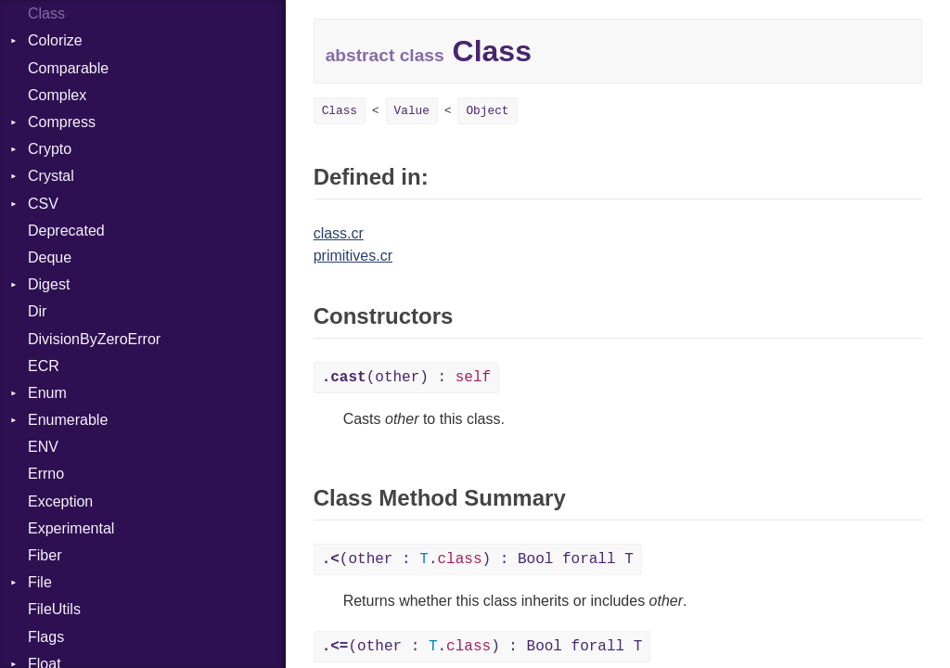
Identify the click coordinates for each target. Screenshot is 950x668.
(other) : (406, 377)
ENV (43, 447)
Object (487, 111)
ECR (43, 366)
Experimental (71, 528)
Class (46, 13)
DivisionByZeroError (94, 339)
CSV (43, 204)
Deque (49, 257)
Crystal (51, 176)
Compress (62, 122)
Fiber (44, 555)
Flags (46, 637)
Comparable (68, 68)
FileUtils (54, 609)
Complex (57, 95)
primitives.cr (353, 255)
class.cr (339, 233)
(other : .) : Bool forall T (478, 559)
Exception (60, 501)
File (40, 582)
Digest (49, 284)
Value (412, 111)
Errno (46, 474)
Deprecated (66, 230)
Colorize (55, 40)
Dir (37, 311)
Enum (47, 393)
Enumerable (68, 420)
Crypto (49, 149)
